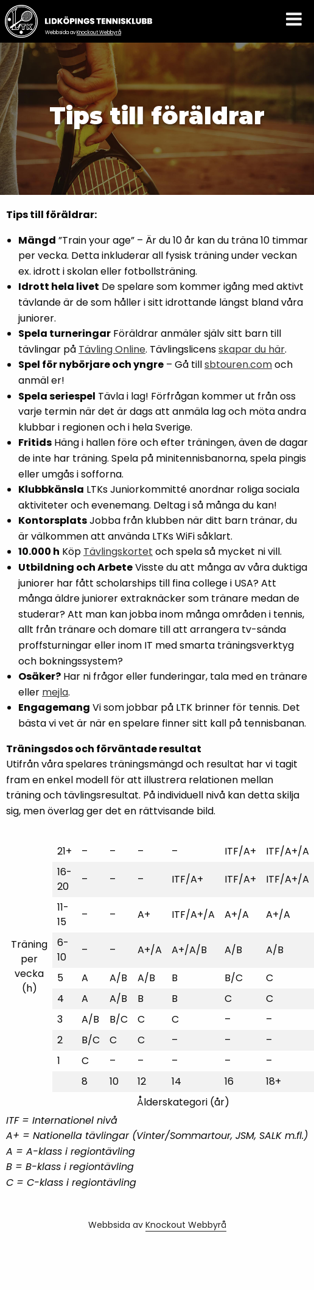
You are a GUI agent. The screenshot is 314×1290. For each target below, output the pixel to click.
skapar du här (251, 349)
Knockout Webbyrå (99, 32)
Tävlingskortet (118, 552)
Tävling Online (111, 349)
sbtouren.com (238, 365)
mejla (55, 692)
